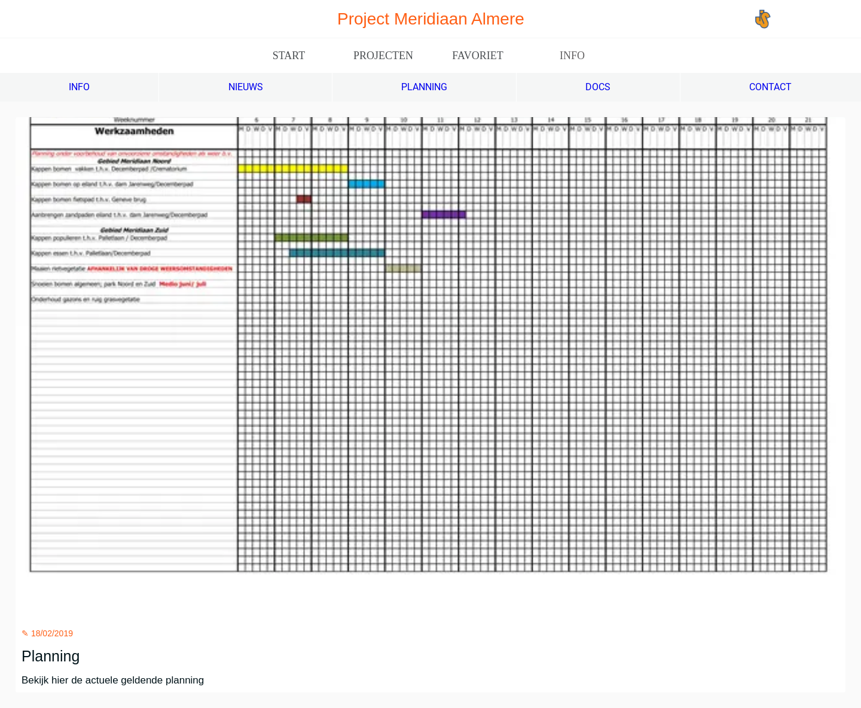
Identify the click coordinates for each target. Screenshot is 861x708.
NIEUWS (245, 87)
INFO (79, 87)
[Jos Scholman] (802, 19)
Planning (51, 656)
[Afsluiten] (24, 19)
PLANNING (424, 87)
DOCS (597, 87)
